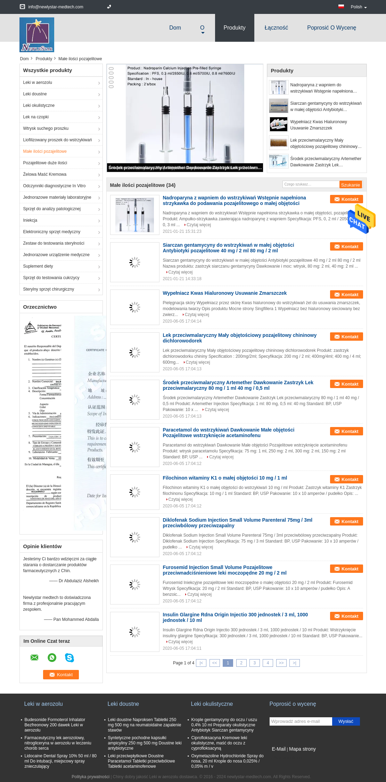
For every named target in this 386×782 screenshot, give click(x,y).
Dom (175, 28)
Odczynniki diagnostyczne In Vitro (54, 185)
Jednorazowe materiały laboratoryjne (57, 197)
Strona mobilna (286, 757)
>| (294, 663)
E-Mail (279, 749)
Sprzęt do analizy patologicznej (52, 208)
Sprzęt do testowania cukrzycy (51, 277)
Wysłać (345, 721)
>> (281, 663)
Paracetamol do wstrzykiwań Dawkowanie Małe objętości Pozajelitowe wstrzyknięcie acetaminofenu (229, 432)
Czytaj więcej (199, 224)
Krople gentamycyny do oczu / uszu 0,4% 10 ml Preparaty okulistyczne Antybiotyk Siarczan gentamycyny (224, 725)
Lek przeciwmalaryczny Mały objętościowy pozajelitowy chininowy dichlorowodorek (324, 144)
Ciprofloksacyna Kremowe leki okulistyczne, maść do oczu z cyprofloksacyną (219, 743)
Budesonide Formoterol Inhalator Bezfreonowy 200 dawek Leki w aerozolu (55, 725)
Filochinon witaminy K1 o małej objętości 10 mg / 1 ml (225, 478)
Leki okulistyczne (39, 105)
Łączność (276, 28)
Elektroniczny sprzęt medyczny (52, 231)
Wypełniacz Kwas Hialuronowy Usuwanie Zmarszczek (318, 125)
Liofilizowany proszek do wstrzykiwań (57, 139)
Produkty (235, 28)
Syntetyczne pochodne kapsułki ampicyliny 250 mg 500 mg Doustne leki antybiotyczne (145, 743)
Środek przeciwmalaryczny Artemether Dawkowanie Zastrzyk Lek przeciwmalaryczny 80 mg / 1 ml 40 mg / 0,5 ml (185, 167)
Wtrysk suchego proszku (46, 128)
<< (214, 663)
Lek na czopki (36, 116)
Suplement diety (38, 266)
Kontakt (350, 199)
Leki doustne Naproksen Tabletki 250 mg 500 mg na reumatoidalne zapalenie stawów (144, 725)
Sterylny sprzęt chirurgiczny (48, 289)
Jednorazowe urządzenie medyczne (56, 254)
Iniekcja (30, 220)
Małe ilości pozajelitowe (45, 151)
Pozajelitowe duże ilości (45, 162)
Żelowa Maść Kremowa (45, 174)
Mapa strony (302, 749)
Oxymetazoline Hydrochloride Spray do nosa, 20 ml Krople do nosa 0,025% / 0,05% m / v (227, 761)
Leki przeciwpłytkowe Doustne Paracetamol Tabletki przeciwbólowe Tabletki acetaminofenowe (141, 761)
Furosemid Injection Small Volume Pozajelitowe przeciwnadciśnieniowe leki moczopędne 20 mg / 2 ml (225, 570)
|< (201, 663)
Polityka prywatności (90, 776)
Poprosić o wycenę (331, 28)
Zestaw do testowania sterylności (53, 243)
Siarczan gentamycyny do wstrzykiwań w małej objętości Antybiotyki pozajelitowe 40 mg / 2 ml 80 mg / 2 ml (326, 107)
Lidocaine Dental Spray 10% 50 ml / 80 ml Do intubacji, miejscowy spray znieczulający (61, 761)
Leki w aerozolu (37, 82)
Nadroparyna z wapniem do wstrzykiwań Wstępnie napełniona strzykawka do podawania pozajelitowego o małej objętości (321, 88)
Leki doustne (35, 94)
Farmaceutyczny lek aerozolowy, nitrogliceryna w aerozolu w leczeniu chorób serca (58, 743)
